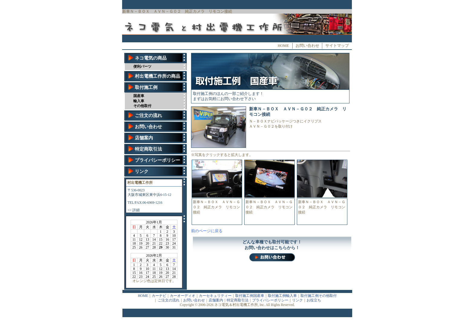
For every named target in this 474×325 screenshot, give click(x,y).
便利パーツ (142, 66)
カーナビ (159, 295)
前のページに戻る (206, 231)
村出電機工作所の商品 (157, 76)
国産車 (138, 96)
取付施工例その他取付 (318, 295)
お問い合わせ (307, 46)
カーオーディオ (182, 295)
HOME (283, 46)
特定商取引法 (148, 149)
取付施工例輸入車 (282, 295)
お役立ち (314, 300)
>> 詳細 (134, 210)
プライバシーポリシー (157, 160)
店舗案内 (144, 137)
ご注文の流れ (148, 115)
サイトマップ (337, 46)
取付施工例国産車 (249, 295)
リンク (141, 171)
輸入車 (138, 101)
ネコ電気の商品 (151, 58)
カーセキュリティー (215, 295)
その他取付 (142, 106)
